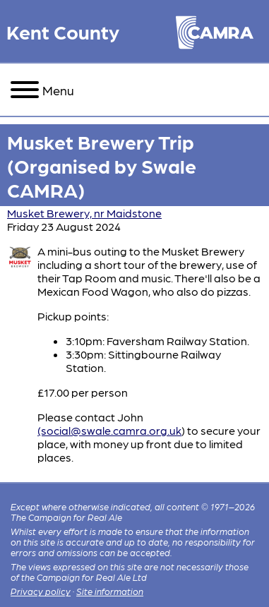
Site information (109, 591)
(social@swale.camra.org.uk (109, 430)
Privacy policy (41, 591)
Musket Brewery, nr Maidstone (84, 213)
